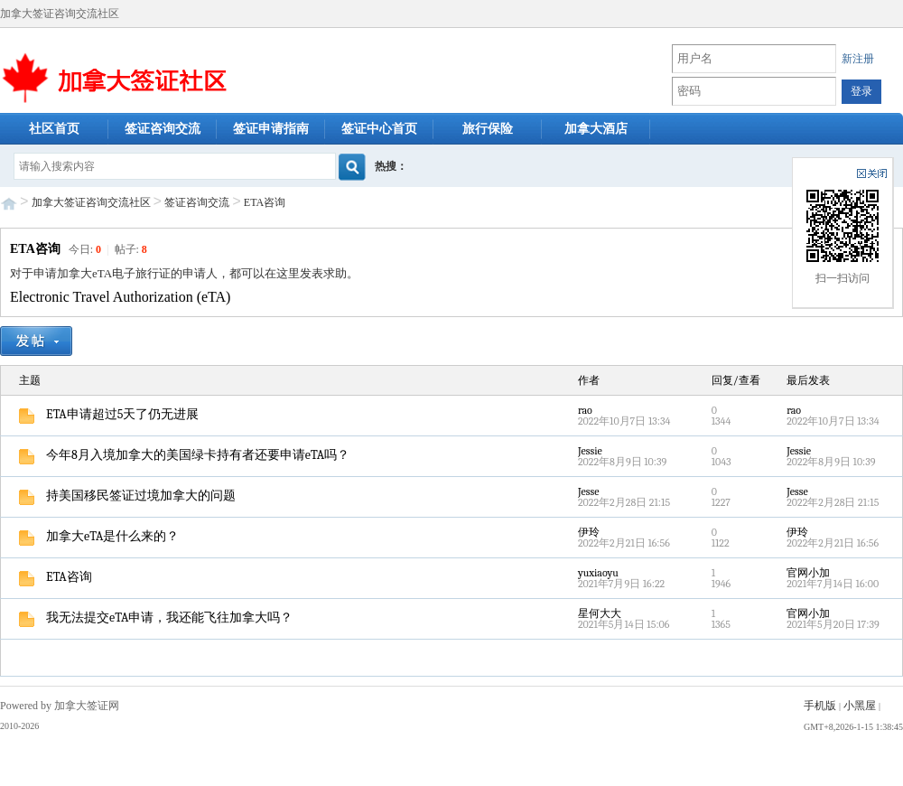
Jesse (589, 491)
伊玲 (589, 532)
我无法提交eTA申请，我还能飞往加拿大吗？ (156, 617)
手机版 (820, 705)
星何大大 (599, 613)
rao (585, 410)
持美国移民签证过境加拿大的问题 (127, 495)
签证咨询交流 (162, 129)
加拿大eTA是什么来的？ (99, 536)
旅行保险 (487, 129)
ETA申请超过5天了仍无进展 (109, 414)
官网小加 (808, 572)
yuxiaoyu (598, 572)
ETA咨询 (264, 202)
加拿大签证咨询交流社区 (91, 202)
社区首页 (54, 129)
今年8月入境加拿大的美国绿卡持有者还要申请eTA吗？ (184, 455)
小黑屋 (859, 705)
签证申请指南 (271, 129)
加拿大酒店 (596, 129)
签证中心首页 (379, 129)
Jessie (590, 450)
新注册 (858, 58)
